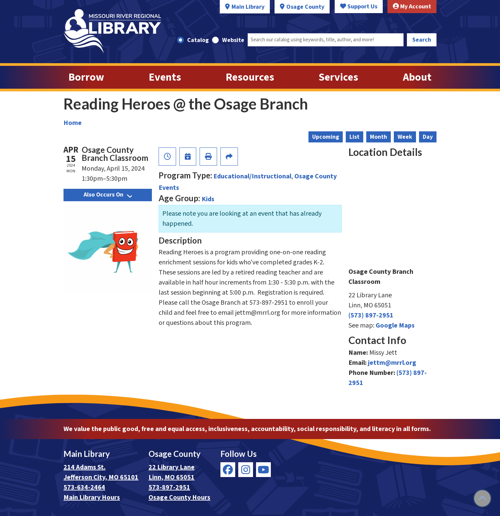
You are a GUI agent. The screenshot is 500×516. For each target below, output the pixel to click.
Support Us (358, 6)
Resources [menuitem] (250, 77)
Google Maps (395, 325)
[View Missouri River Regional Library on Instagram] (245, 469)
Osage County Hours (179, 497)
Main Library (248, 7)
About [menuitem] (417, 77)
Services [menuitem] (338, 77)
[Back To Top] (482, 498)
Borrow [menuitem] (86, 77)
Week (405, 137)
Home (73, 123)
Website (233, 40)
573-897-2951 (169, 487)
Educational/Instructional (252, 176)
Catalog (198, 40)
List (354, 137)
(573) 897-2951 (370, 315)
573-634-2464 (84, 487)
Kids (208, 199)
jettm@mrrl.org (392, 363)
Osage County (305, 7)
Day (428, 137)
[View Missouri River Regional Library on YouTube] (263, 469)
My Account (412, 6)
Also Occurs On (108, 194)
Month (378, 137)
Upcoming (325, 137)
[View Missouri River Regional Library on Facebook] (227, 469)
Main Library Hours (92, 497)
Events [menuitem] (165, 77)
